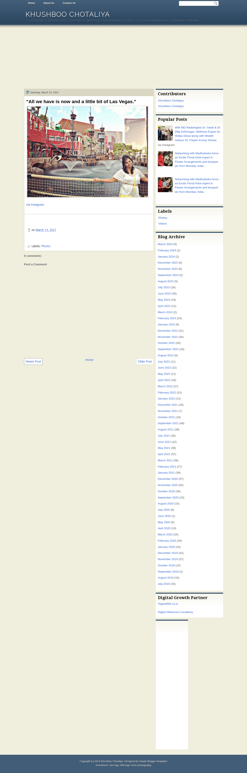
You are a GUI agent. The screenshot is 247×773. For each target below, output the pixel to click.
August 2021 (166, 429)
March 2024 (165, 244)
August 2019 (166, 577)
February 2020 (167, 540)
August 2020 (166, 503)
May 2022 (164, 373)
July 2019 (164, 583)
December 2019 (168, 552)
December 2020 (168, 478)
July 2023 (164, 287)
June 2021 (164, 441)
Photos (45, 246)
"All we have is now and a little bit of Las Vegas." (81, 101)
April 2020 (164, 528)
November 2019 (168, 559)
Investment (102, 765)
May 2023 (164, 299)
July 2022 (164, 361)
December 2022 (168, 330)
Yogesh (162, 603)
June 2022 (164, 367)
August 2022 (166, 355)
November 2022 (168, 336)
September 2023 (168, 275)
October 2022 (166, 342)
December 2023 (168, 262)
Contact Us (69, 3)
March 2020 (165, 534)
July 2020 (164, 509)
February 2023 (167, 318)
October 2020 (166, 491)
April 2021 (164, 454)
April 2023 (164, 306)
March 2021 (165, 460)
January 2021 (166, 472)
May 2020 (164, 522)
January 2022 (166, 398)
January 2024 (166, 256)
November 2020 (168, 485)
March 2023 (165, 312)
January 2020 (166, 546)
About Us (48, 3)
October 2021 (166, 417)
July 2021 (164, 435)
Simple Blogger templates (153, 761)
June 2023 (164, 293)
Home (31, 3)
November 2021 (168, 411)
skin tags (114, 765)
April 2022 (164, 380)
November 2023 (168, 268)
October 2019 (166, 565)
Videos (162, 223)
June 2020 (164, 516)
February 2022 (167, 392)
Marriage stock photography (135, 765)
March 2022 (165, 386)
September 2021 (168, 423)
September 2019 (168, 571)
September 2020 (168, 497)
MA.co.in (172, 603)
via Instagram (35, 204)
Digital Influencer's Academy (175, 612)
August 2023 (166, 281)
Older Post (145, 361)
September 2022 (168, 349)
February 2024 (167, 250)
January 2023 (166, 324)
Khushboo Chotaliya (68, 14)
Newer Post (33, 361)
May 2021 (164, 447)
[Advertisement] (123, 58)
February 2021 (167, 466)
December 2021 (168, 404)
